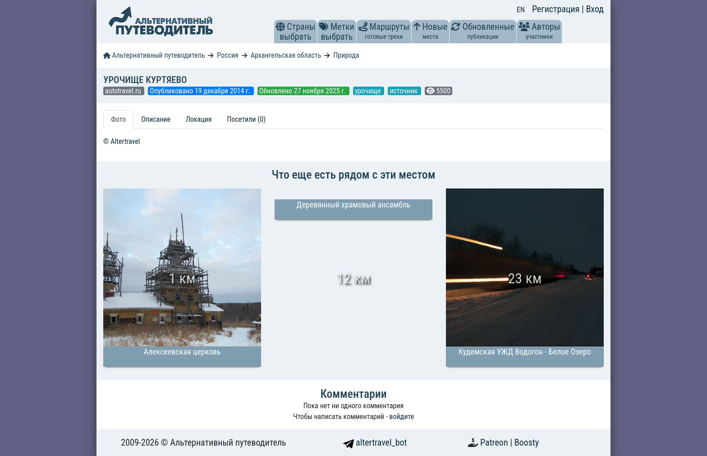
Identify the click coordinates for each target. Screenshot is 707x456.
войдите (401, 416)
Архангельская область (286, 55)
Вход (595, 9)
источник (404, 91)
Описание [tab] (155, 119)
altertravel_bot (375, 442)
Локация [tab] (199, 119)
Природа (346, 55)
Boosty (526, 442)
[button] (280, 26)
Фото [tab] (118, 119)
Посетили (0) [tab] (246, 119)
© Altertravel (121, 141)
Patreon (495, 442)
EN (521, 9)
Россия (227, 55)
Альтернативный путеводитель (154, 55)
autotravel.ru (123, 91)
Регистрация (557, 9)
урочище (368, 91)
